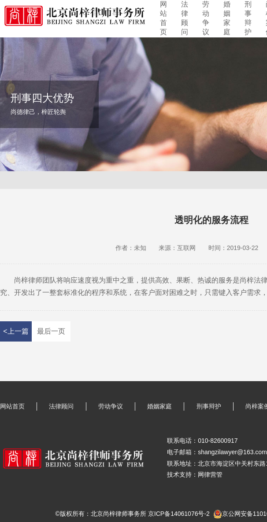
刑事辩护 (248, 18)
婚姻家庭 (226, 18)
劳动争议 (205, 18)
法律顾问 (184, 18)
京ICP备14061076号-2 (179, 513)
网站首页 (163, 18)
